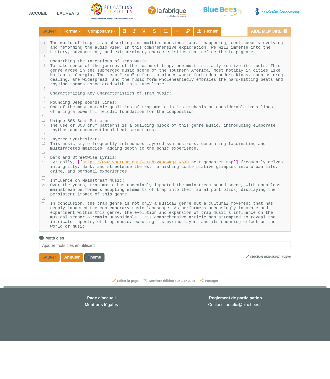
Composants (102, 31)
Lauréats (68, 13)
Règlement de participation (235, 335)
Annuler (72, 295)
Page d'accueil (101, 335)
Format (71, 31)
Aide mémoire (269, 31)
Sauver (49, 31)
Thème (94, 295)
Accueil (38, 13)
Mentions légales (101, 342)
